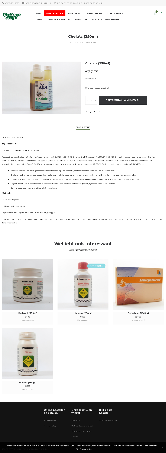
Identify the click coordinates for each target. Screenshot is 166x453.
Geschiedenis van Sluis (80, 431)
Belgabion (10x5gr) (138, 313)
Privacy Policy (50, 426)
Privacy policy (86, 449)
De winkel (75, 420)
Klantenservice (50, 420)
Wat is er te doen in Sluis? (82, 426)
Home (71, 42)
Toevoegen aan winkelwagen (122, 100)
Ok (77, 449)
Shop (79, 42)
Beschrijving (83, 127)
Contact (74, 436)
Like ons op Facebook (108, 420)
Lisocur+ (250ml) (83, 313)
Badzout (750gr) (27, 313)
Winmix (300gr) (27, 382)
